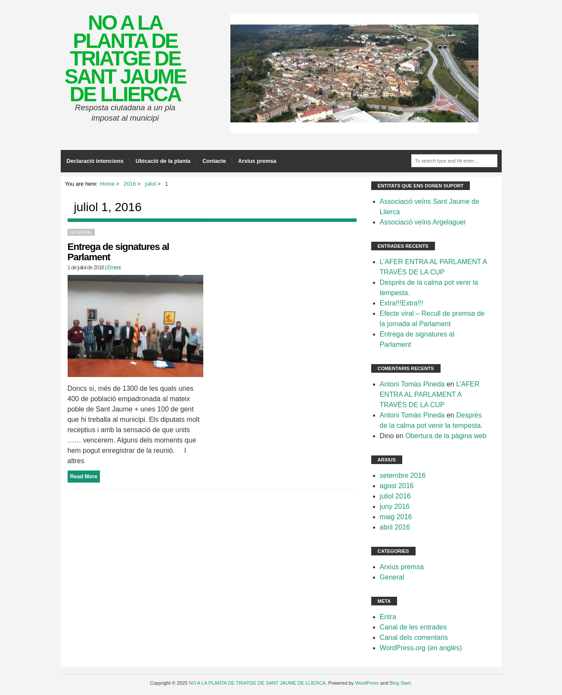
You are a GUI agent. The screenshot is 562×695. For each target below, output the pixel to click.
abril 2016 (395, 527)
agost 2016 (397, 485)
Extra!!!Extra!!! (401, 303)
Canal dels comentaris (414, 637)
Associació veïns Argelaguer (423, 222)
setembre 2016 (403, 475)
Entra (388, 616)
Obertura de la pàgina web (446, 435)
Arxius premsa (257, 161)
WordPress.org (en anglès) (421, 647)
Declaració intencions (95, 161)
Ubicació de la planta (163, 161)
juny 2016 (395, 506)
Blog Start (400, 683)
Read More (84, 476)
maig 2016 (396, 516)
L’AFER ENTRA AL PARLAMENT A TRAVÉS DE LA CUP (430, 394)
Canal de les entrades (413, 627)
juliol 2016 (395, 496)
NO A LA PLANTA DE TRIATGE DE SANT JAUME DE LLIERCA (125, 58)
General (81, 232)
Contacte (214, 161)
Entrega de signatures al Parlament (118, 251)
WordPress (367, 683)
